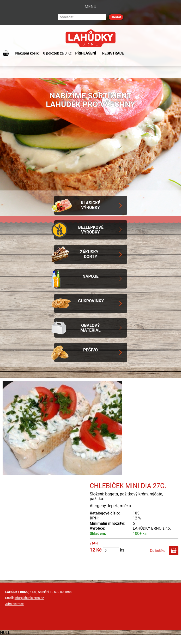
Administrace (14, 604)
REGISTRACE (113, 53)
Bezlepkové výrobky (91, 230)
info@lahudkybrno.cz (29, 598)
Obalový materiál (90, 328)
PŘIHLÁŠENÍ (85, 53)
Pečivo (90, 350)
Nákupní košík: (27, 53)
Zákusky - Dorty (90, 254)
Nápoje (90, 276)
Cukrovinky (91, 300)
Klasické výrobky (90, 205)
